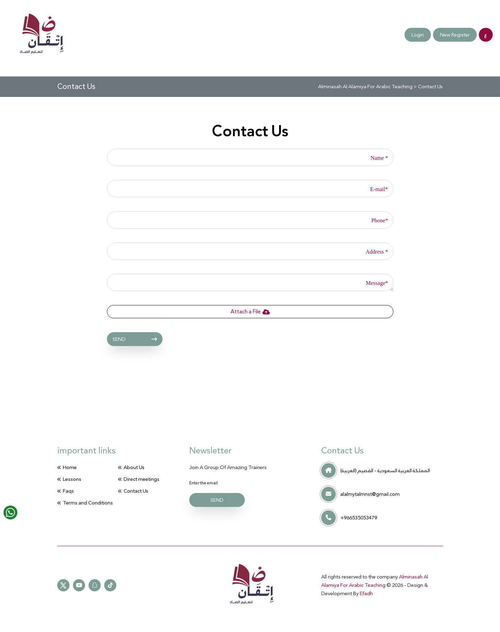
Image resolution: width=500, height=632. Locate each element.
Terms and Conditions (189, 35)
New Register (455, 34)
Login (417, 34)
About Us (134, 467)
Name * (379, 158)
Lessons (72, 479)
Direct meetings (59, 35)
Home (70, 467)
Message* (377, 283)
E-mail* (379, 189)
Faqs (99, 35)
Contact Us (133, 35)
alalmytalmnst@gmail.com (370, 494)
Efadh (366, 593)
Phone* (380, 220)
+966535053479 (358, 517)
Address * (377, 252)
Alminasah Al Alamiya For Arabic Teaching (374, 581)
